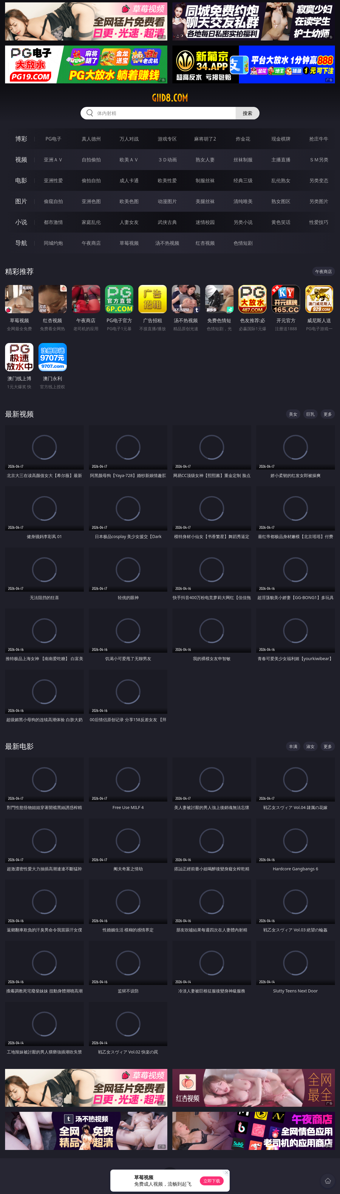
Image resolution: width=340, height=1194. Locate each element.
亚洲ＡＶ (53, 159)
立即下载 (211, 1181)
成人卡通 (129, 180)
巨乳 (310, 414)
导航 (21, 243)
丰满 (293, 746)
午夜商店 (91, 243)
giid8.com (170, 98)
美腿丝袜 (205, 201)
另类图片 (318, 201)
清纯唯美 (243, 201)
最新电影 (19, 746)
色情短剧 (243, 243)
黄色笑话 (280, 222)
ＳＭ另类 (318, 159)
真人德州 (91, 138)
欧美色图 (129, 201)
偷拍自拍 (91, 180)
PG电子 (53, 138)
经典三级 (243, 180)
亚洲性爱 (53, 180)
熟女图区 (280, 201)
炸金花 (243, 138)
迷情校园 (205, 222)
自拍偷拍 (91, 159)
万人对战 (129, 138)
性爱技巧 (318, 222)
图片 (21, 201)
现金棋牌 (280, 138)
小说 (21, 222)
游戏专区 (167, 138)
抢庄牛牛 (318, 138)
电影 (21, 180)
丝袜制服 (243, 159)
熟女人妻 (205, 159)
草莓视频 (129, 243)
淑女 (310, 746)
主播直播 (280, 159)
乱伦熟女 (280, 180)
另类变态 (318, 180)
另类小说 (243, 222)
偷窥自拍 (53, 201)
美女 (293, 414)
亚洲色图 (91, 201)
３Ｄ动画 (167, 159)
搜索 (247, 113)
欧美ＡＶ (129, 159)
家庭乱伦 (91, 222)
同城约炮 (53, 243)
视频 (21, 159)
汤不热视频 (167, 243)
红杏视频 (205, 243)
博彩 (21, 139)
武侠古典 (167, 222)
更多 (328, 414)
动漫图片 (167, 201)
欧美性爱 (167, 180)
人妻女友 (129, 222)
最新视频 (19, 414)
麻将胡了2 (205, 138)
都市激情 (53, 222)
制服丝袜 (205, 180)
